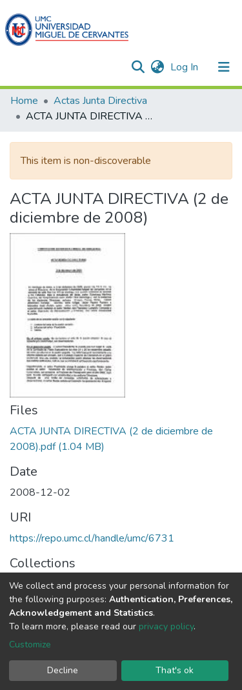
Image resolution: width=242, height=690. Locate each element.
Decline (62, 670)
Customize (30, 644)
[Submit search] (137, 67)
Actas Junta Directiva (100, 101)
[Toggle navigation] (224, 67)
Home (24, 101)
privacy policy (166, 626)
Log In (185, 67)
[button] (157, 67)
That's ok (175, 670)
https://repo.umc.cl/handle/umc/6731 (92, 538)
